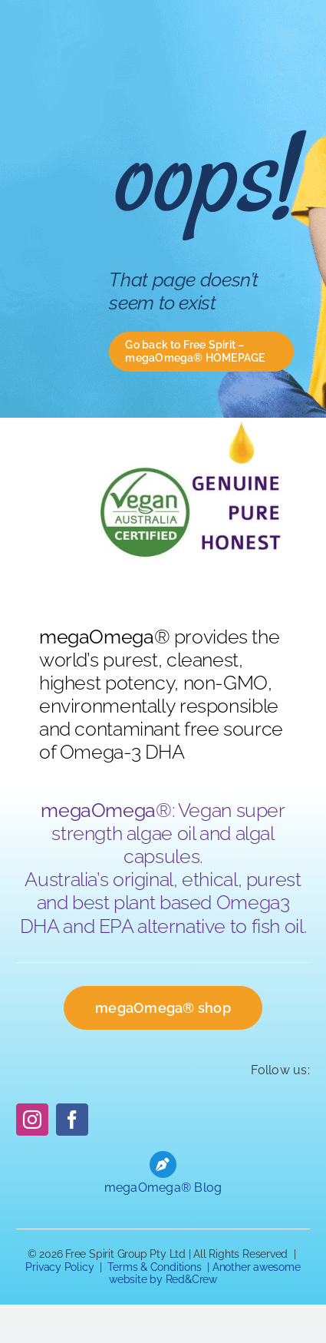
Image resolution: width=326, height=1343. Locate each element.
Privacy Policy (59, 1267)
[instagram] (32, 1119)
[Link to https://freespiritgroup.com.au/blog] (163, 1164)
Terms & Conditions (154, 1267)
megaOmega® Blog (163, 1187)
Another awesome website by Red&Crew (205, 1273)
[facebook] (72, 1119)
